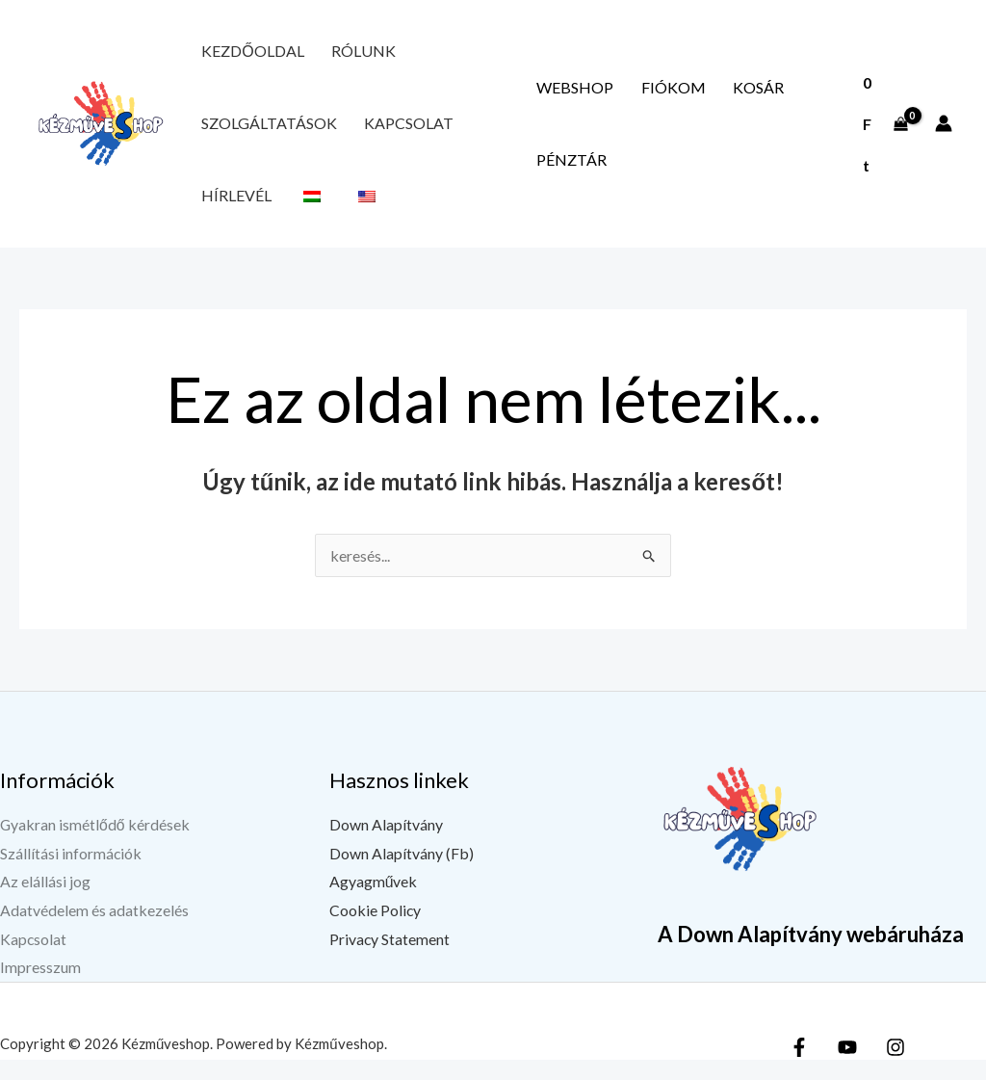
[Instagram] (895, 1067)
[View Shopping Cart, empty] (880, 133)
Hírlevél (229, 212)
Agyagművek (373, 901)
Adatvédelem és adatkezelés (94, 930)
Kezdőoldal (245, 54)
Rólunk (339, 54)
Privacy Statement (390, 959)
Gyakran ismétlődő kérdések (95, 844)
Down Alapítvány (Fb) (401, 873)
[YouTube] (847, 1067)
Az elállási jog (45, 901)
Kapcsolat (385, 133)
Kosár (718, 94)
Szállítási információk (71, 873)
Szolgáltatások (261, 133)
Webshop (567, 94)
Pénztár (564, 173)
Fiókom (649, 94)
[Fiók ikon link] (943, 134)
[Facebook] (799, 1067)
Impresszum (40, 988)
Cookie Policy (375, 930)
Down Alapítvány (386, 844)
